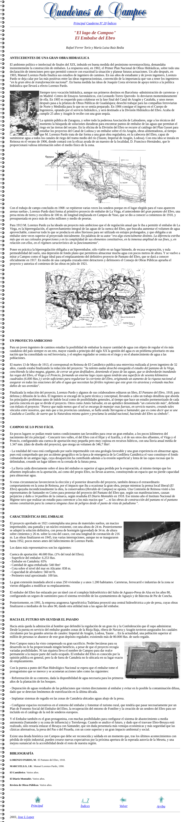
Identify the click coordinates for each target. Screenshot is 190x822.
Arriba (161, 806)
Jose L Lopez (26, 817)
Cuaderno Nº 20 (96, 23)
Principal (79, 23)
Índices (111, 23)
